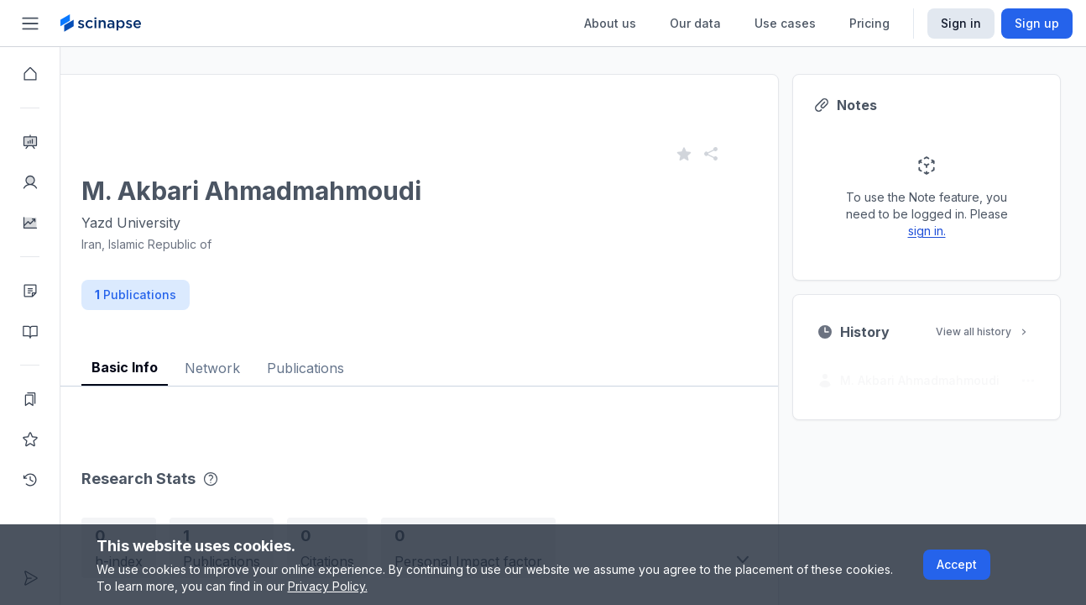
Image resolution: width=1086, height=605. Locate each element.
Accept (957, 564)
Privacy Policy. (328, 586)
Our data (695, 23)
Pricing (869, 23)
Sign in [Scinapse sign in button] (961, 23)
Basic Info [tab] (185, 367)
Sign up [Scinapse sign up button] (1037, 23)
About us (610, 23)
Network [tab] (272, 368)
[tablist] (463, 355)
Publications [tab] (366, 368)
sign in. (987, 231)
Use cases (785, 23)
